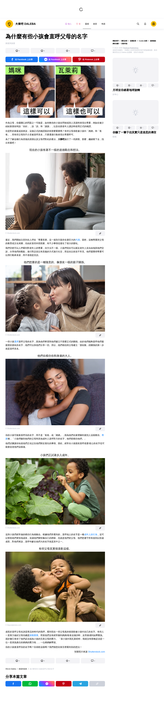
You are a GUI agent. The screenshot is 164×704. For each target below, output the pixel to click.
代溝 (77, 240)
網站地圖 (116, 43)
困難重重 (34, 635)
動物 (114, 137)
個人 (68, 24)
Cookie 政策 (143, 41)
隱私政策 (124, 41)
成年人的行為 (90, 534)
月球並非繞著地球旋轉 (126, 90)
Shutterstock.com (96, 652)
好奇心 (115, 94)
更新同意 (124, 43)
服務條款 (153, 41)
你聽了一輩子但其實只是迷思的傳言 (134, 132)
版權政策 (133, 41)
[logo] (20, 24)
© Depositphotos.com (13, 625)
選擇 (16, 341)
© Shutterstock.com (12, 233)
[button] (118, 85)
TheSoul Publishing (130, 48)
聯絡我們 (116, 41)
